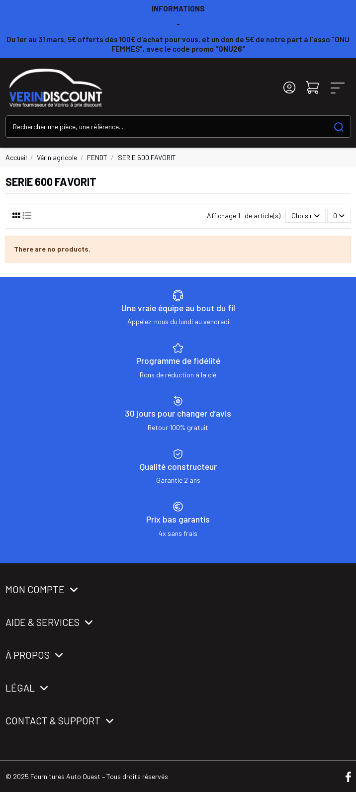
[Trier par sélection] (305, 216)
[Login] (289, 88)
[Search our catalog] (339, 126)
